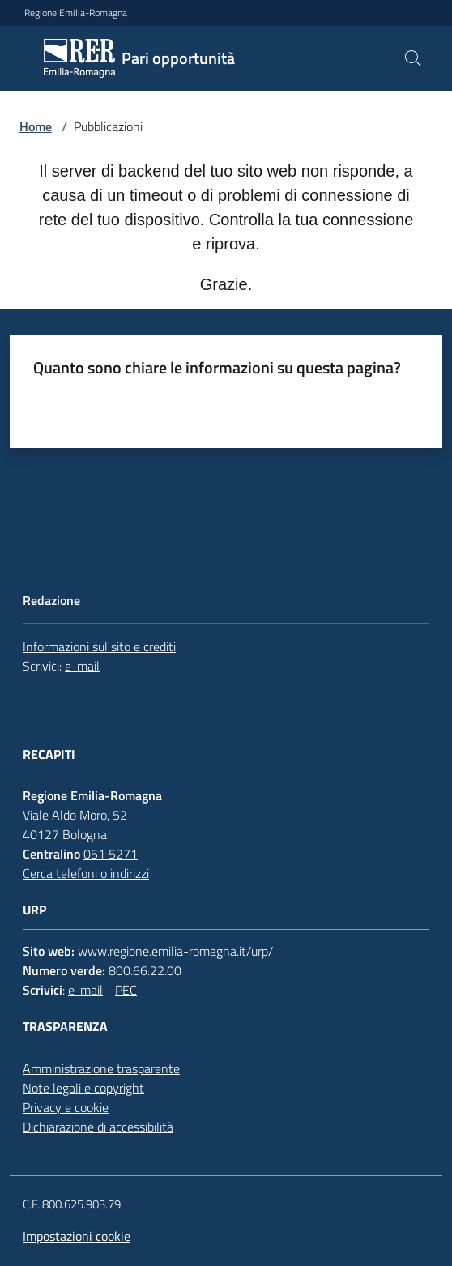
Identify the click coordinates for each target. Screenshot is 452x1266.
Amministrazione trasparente (101, 1068)
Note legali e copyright (83, 1088)
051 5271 (110, 853)
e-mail (82, 666)
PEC (126, 990)
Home (35, 126)
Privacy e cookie (66, 1107)
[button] (413, 58)
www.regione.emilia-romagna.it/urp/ (175, 951)
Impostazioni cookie (76, 1236)
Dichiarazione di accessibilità (98, 1126)
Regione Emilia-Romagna (75, 13)
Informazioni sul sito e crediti (99, 646)
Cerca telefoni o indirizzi (86, 873)
